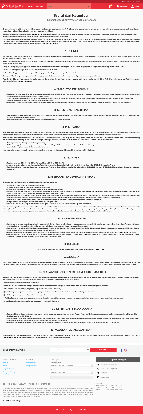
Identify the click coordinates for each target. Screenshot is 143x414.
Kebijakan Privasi (31, 366)
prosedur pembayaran (25, 81)
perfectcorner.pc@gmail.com (12, 337)
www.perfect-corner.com (40, 34)
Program (97, 249)
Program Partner (8, 369)
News (5, 366)
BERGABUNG (103, 350)
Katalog (5, 362)
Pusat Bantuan (31, 362)
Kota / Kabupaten (56, 362)
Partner (103, 249)
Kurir (52, 369)
